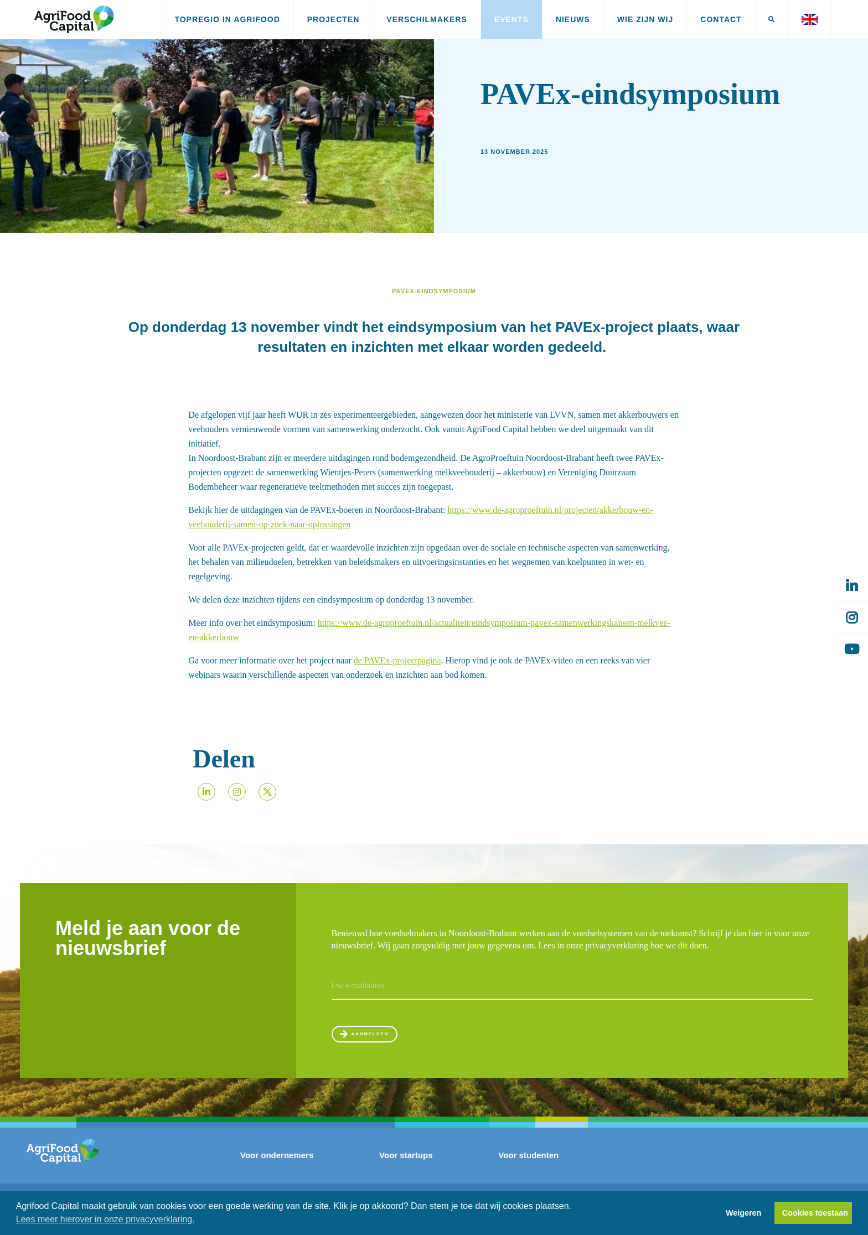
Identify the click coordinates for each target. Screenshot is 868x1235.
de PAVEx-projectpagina (397, 660)
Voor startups (405, 1165)
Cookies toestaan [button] (815, 1212)
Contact (720, 19)
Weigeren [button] (744, 1212)
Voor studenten (528, 1165)
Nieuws (573, 19)
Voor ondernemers (276, 1165)
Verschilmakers (426, 19)
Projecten (333, 19)
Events (511, 19)
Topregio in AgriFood (227, 19)
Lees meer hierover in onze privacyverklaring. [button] (105, 1219)
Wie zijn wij (645, 19)
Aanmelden (383, 1039)
